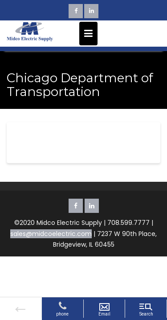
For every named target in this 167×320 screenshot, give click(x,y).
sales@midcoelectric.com (51, 233)
